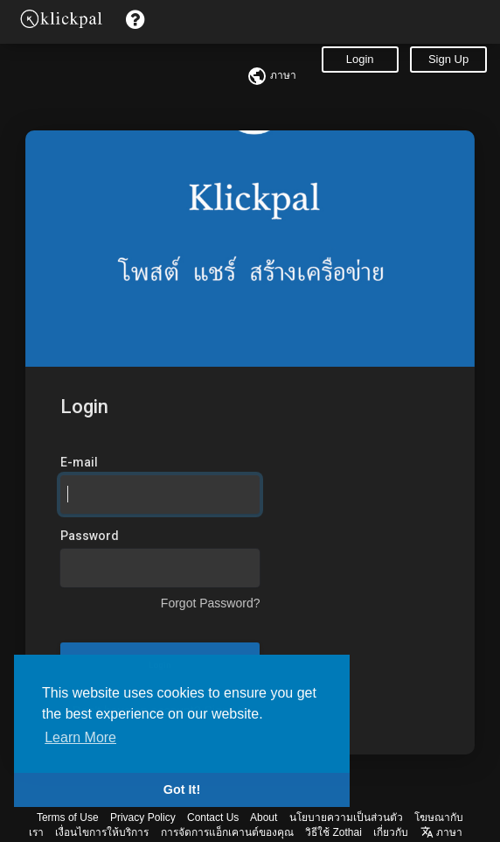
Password (89, 536)
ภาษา (271, 75)
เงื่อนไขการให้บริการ (102, 832)
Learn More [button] (80, 737)
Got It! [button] (181, 789)
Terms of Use (68, 817)
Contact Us (213, 817)
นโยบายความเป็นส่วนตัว (346, 817)
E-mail (79, 462)
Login (360, 59)
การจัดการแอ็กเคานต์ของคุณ (227, 832)
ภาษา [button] (441, 832)
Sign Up (448, 59)
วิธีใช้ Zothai (333, 832)
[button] (135, 19)
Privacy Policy (143, 817)
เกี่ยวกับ (390, 832)
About (263, 817)
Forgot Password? (210, 603)
